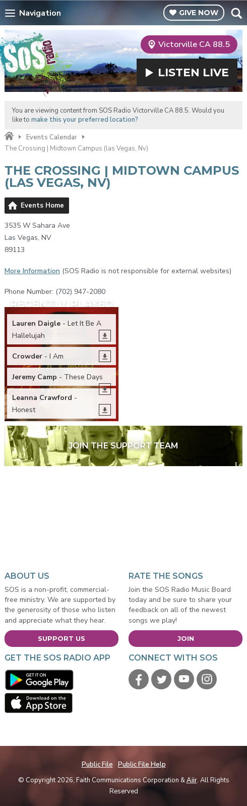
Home (9, 136)
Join (185, 638)
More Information (32, 271)
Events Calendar (51, 137)
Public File (97, 764)
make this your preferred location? (84, 119)
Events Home (42, 205)
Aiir (192, 780)
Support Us (61, 638)
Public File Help (142, 764)
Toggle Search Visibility (236, 13)
